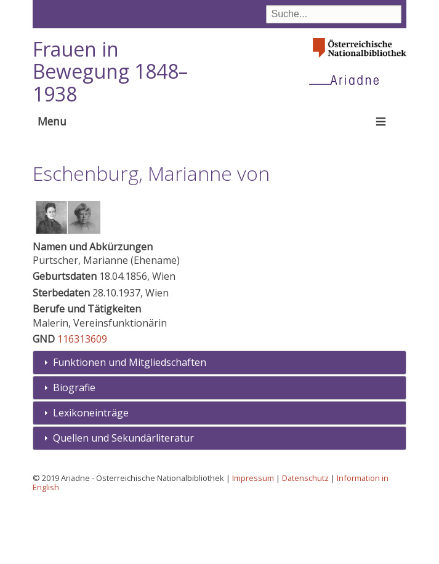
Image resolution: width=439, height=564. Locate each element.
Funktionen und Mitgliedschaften (129, 422)
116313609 (82, 398)
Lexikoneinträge (91, 472)
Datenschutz (305, 536)
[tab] (219, 422)
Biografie (74, 447)
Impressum (253, 536)
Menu (52, 121)
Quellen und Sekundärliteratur (123, 497)
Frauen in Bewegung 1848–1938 (110, 72)
